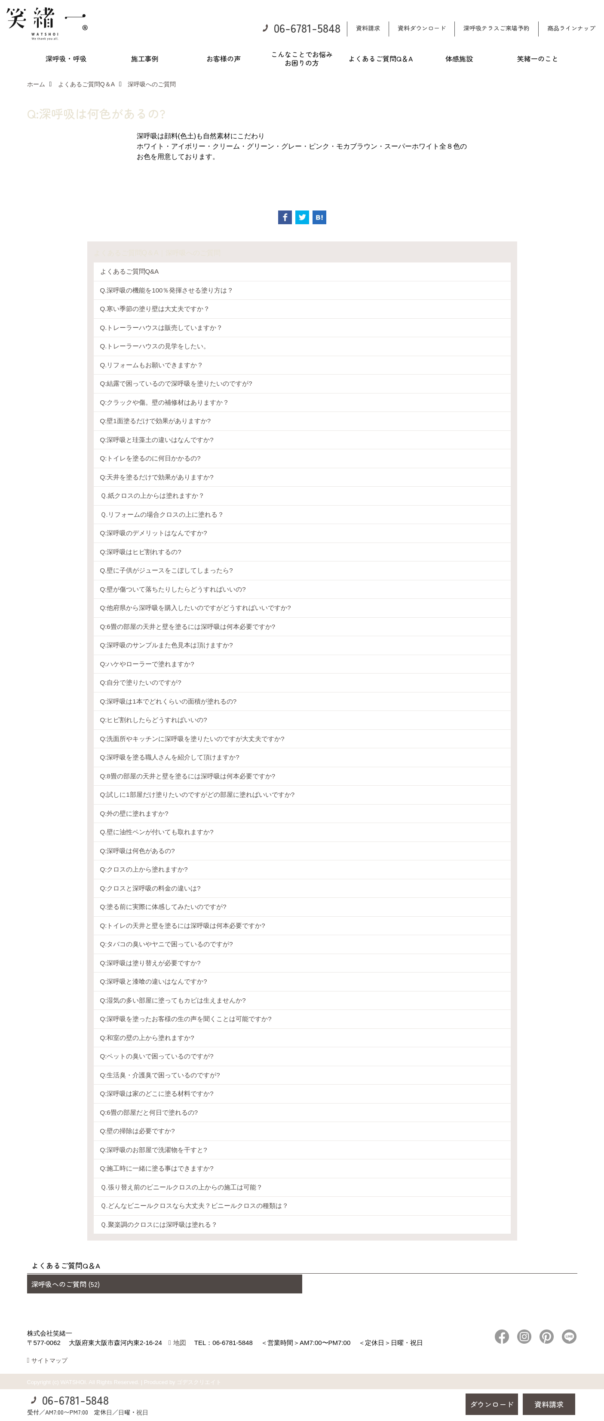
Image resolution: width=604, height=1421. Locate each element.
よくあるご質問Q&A (129, 271)
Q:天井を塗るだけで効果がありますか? (157, 477)
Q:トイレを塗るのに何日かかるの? (150, 458)
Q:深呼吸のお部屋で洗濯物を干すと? (153, 1149)
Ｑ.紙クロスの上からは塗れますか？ (152, 495)
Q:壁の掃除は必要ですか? (137, 1130)
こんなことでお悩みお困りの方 (302, 58)
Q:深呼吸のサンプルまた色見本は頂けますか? (166, 645)
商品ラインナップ (571, 28)
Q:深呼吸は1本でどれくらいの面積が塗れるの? (168, 701)
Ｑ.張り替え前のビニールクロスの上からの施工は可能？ (181, 1187)
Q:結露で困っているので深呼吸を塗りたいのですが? (176, 383)
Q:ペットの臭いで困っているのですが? (157, 1056)
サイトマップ (49, 1360)
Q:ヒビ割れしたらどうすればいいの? (153, 719)
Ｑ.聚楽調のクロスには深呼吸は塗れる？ (159, 1224)
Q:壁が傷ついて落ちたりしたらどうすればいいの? (173, 589)
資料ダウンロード (422, 28)
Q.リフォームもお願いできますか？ (152, 365)
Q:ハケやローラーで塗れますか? (147, 664)
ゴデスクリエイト (199, 1382)
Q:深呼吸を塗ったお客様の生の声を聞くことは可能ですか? (186, 1018)
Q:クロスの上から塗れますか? (144, 869)
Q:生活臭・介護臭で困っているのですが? (160, 1075)
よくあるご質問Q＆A (380, 58)
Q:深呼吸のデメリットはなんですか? (153, 533)
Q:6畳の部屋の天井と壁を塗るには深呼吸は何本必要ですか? (188, 626)
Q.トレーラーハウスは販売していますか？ (161, 327)
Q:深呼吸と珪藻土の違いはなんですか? (157, 439)
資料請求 (368, 28)
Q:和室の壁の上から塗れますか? (147, 1037)
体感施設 (459, 58)
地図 (179, 1342)
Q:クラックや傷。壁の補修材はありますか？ (165, 402)
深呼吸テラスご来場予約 (496, 28)
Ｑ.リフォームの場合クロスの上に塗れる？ (162, 514)
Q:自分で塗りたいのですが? (140, 682)
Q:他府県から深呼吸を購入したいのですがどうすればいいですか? (195, 607)
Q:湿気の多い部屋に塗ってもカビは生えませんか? (173, 1000)
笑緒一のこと (537, 58)
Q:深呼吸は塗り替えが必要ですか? (150, 963)
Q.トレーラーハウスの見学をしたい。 (155, 346)
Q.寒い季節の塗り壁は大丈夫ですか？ (155, 308)
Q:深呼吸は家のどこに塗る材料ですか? (157, 1093)
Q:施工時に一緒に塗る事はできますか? (157, 1168)
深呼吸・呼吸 (66, 58)
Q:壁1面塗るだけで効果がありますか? (155, 420)
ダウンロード (492, 1404)
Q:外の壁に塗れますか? (134, 813)
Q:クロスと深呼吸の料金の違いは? (150, 888)
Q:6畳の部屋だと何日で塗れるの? (149, 1112)
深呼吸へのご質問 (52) (65, 1284)
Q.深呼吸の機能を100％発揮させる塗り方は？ (167, 290)
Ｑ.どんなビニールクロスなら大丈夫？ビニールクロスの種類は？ (194, 1205)
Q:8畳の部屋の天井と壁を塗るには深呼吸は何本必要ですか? (188, 776)
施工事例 (145, 58)
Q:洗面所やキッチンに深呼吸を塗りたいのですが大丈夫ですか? (192, 738)
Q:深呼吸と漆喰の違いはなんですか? (153, 981)
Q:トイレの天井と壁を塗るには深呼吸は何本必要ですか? (182, 925)
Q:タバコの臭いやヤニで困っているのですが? (166, 944)
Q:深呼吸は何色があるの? (137, 850)
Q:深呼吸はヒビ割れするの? (140, 551)
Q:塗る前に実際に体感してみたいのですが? (163, 906)
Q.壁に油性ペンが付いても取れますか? (157, 832)
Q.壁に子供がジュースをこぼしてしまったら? (166, 570)
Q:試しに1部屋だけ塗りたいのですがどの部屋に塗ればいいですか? (197, 794)
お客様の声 (223, 58)
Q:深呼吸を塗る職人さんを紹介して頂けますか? (169, 757)
